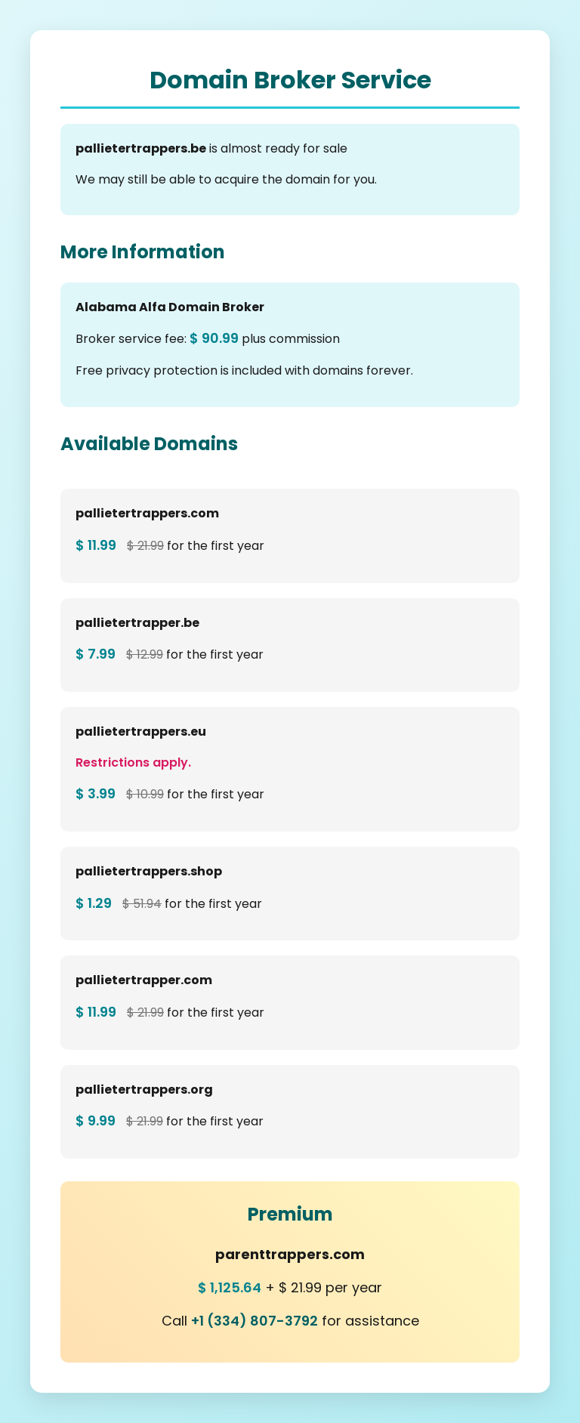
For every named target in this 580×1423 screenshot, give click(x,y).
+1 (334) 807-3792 (254, 1320)
